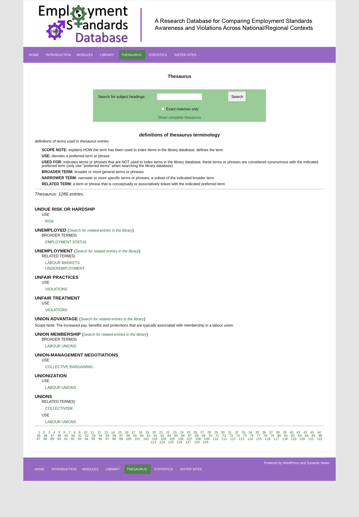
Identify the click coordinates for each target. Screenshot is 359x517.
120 (302, 439)
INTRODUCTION (58, 55)
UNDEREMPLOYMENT (65, 268)
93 (80, 439)
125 (170, 442)
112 (232, 439)
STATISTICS (158, 55)
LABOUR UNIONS (60, 346)
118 (285, 439)
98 (114, 439)
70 (210, 435)
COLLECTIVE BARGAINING (69, 367)
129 (205, 442)
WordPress (291, 463)
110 (215, 439)
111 (224, 439)
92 (73, 439)
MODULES (85, 55)
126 (179, 442)
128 (197, 442)
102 (146, 439)
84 (306, 435)
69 (203, 435)
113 (241, 439)
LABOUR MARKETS (62, 263)
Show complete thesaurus (179, 117)
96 (100, 439)
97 (107, 439)
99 (121, 439)
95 (93, 439)
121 (311, 439)
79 (272, 435)
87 (38, 439)
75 (245, 435)
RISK (49, 221)
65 (176, 435)
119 (293, 439)
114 (250, 439)
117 (276, 439)
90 (59, 439)
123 (153, 442)
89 (52, 439)
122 (319, 439)
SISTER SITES (185, 55)
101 (137, 439)
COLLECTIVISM (58, 408)
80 (279, 435)
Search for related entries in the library (100, 230)
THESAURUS (131, 55)
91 (66, 439)
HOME (34, 55)
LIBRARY (107, 55)
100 (128, 439)
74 (238, 435)
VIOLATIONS (56, 289)
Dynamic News (318, 463)
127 (188, 442)
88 (45, 439)
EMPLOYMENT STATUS (65, 242)
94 (86, 439)
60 (142, 435)
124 (162, 442)
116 (267, 439)
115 (259, 439)
